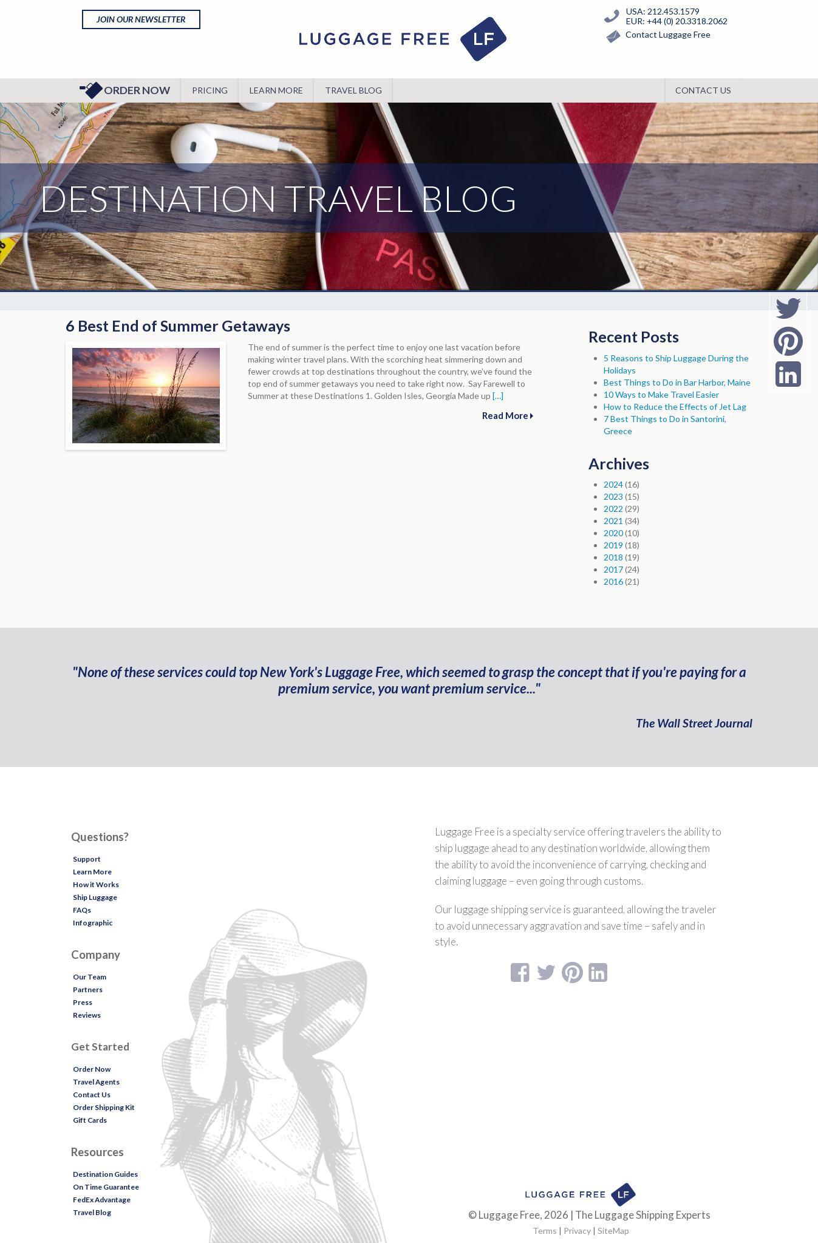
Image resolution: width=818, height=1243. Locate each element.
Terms (545, 1230)
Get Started (100, 1046)
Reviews (87, 1015)
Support (87, 858)
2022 (613, 508)
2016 (613, 581)
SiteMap (613, 1230)
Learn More (276, 90)
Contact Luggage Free (656, 36)
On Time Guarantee (106, 1186)
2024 (613, 484)
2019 (613, 545)
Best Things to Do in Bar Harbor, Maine (677, 382)
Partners (88, 989)
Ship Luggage (95, 897)
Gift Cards (90, 1120)
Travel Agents (96, 1081)
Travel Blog (353, 90)
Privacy (577, 1230)
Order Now (125, 90)
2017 (613, 569)
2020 (613, 533)
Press (82, 1002)
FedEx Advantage (102, 1199)
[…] (498, 395)
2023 (613, 496)
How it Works (96, 884)
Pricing (210, 90)
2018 (613, 557)
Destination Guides (105, 1174)
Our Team (89, 976)
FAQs (82, 909)
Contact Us (703, 90)
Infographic (92, 922)
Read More (507, 415)
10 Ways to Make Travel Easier (661, 394)
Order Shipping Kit (104, 1107)
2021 (613, 521)
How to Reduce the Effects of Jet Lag (675, 406)
